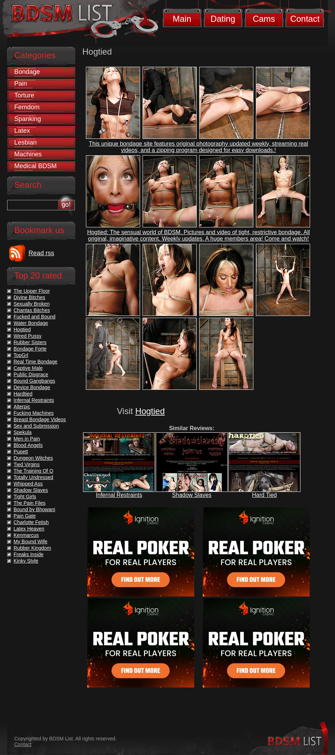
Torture (24, 95)
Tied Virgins (27, 464)
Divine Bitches (29, 297)
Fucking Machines (34, 413)
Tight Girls (25, 496)
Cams (264, 19)
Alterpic (22, 406)
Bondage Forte (30, 349)
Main (181, 19)
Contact (305, 19)
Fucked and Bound (35, 316)
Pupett (21, 451)
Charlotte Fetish (31, 522)
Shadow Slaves (191, 495)
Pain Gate (25, 516)
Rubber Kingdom (32, 548)
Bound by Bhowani (34, 509)
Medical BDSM (35, 166)
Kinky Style (26, 561)
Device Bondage (32, 387)
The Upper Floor (32, 291)
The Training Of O (33, 471)
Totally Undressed (33, 477)
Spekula (23, 432)
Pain (20, 83)
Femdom (27, 107)
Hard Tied (264, 495)
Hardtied (23, 394)
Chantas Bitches (32, 310)
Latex (22, 130)
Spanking (27, 118)
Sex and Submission (36, 426)
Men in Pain (27, 439)
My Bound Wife (30, 541)
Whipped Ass (28, 484)
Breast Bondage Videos (40, 419)
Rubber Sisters (30, 342)
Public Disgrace (31, 374)
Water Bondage (31, 323)
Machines (28, 154)
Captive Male (28, 368)
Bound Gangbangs (34, 381)
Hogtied (150, 411)
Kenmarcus (26, 535)
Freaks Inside (28, 554)
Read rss (41, 253)
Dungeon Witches (33, 458)
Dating (223, 19)
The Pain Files (29, 503)
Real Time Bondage (35, 361)
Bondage (27, 71)
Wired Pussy (28, 336)
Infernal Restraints (119, 495)
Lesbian (25, 142)
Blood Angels (28, 445)
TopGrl (21, 355)
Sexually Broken (32, 304)
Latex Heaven (29, 529)
